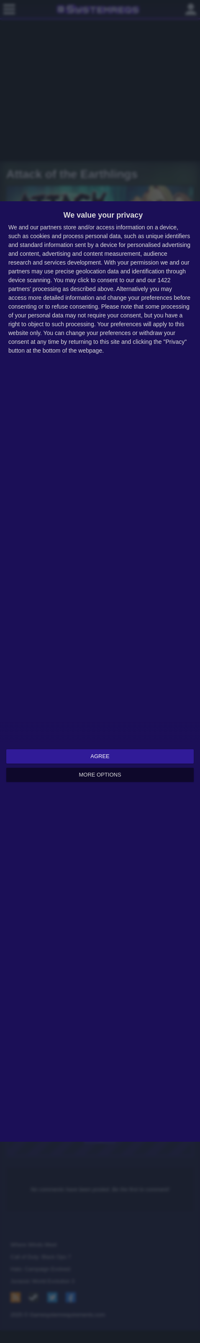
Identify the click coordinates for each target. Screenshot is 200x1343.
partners (51, 227)
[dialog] (100, 671)
